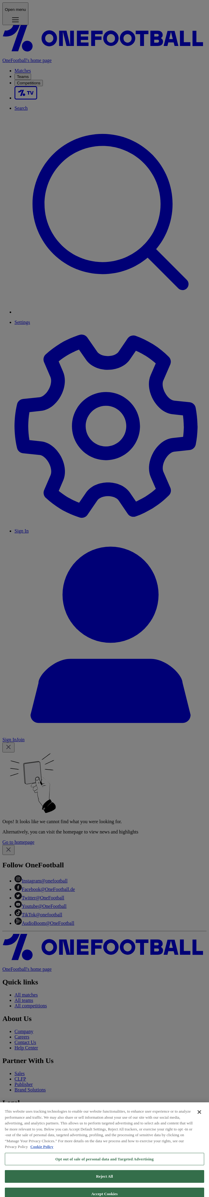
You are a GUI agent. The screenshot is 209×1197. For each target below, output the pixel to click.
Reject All (104, 1181)
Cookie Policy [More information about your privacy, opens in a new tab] (41, 1151)
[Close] (199, 1117)
